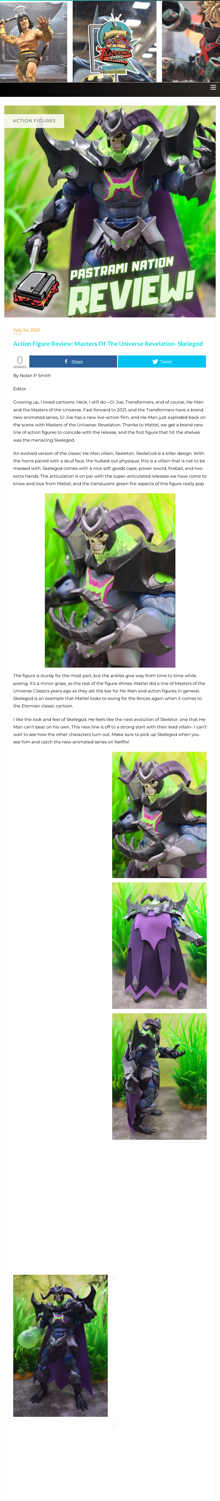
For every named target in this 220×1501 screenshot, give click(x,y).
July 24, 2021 (26, 330)
